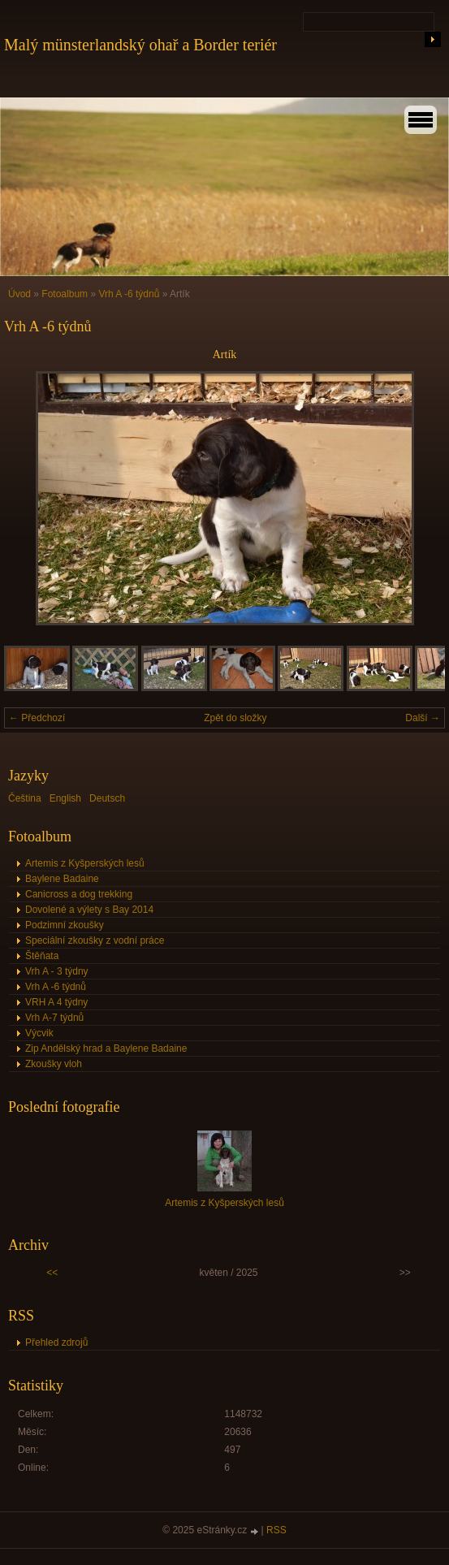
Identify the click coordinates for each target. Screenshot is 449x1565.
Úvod (19, 294)
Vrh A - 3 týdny (57, 971)
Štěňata (41, 956)
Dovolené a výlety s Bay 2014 (89, 909)
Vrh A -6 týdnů (128, 294)
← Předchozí (37, 718)
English (65, 798)
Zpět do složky (235, 718)
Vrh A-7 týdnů (54, 1017)
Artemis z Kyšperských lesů (85, 863)
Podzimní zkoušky (64, 925)
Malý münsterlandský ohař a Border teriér (140, 45)
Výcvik (39, 1033)
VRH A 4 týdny (56, 1002)
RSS (276, 1530)
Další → (422, 718)
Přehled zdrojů (56, 1342)
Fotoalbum (64, 294)
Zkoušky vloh (53, 1064)
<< (52, 1272)
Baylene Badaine (62, 878)
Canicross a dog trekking (78, 894)
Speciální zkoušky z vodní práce (94, 940)
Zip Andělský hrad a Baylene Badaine (106, 1048)
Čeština (24, 798)
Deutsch (107, 798)
